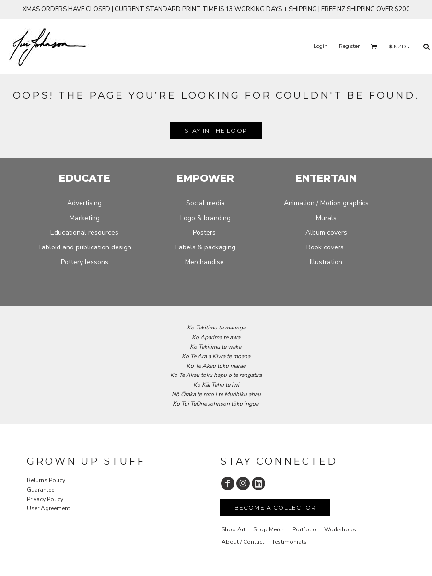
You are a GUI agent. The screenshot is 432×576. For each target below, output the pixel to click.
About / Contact (243, 542)
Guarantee (40, 490)
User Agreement (48, 508)
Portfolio (304, 529)
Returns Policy (46, 480)
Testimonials (289, 542)
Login (321, 46)
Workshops (340, 529)
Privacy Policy (45, 499)
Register (349, 46)
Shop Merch (269, 529)
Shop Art (233, 529)
